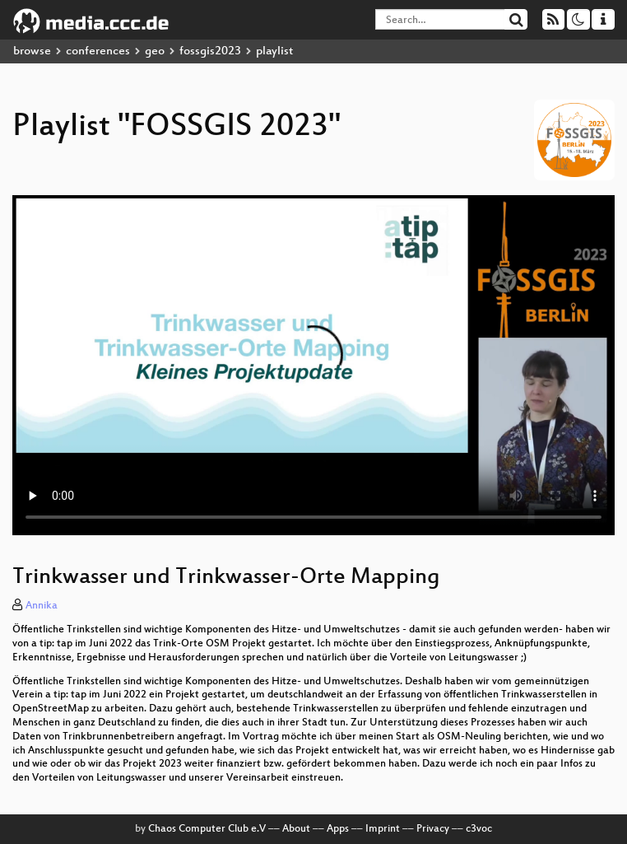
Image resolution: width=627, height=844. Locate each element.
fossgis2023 (210, 51)
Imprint (382, 829)
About (296, 829)
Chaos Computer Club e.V (207, 829)
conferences (98, 51)
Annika (42, 606)
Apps (338, 829)
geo (155, 51)
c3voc (479, 829)
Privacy (432, 829)
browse (32, 51)
